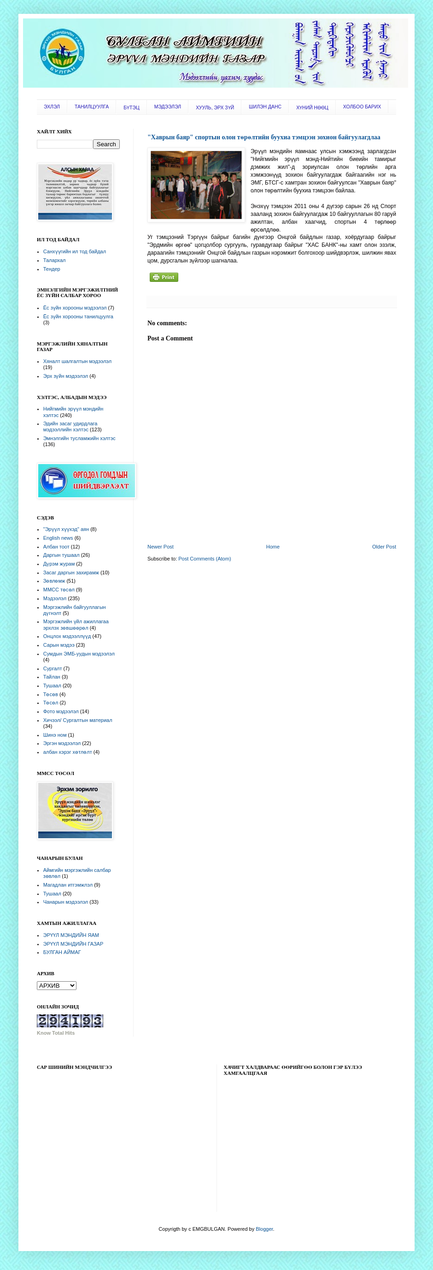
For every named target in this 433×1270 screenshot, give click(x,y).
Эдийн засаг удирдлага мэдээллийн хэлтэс (70, 426)
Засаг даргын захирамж (71, 572)
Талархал (54, 260)
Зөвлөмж (54, 581)
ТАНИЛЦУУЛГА (92, 106)
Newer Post (160, 546)
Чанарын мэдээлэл (65, 902)
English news (58, 538)
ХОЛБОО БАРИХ (362, 106)
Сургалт (52, 668)
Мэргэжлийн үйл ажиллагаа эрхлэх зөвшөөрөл (76, 624)
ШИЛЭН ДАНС (265, 106)
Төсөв (50, 694)
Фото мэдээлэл (61, 711)
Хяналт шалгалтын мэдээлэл (77, 361)
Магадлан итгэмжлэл (68, 885)
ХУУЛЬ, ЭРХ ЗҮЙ (215, 107)
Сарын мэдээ (59, 645)
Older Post (384, 546)
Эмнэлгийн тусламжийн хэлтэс (79, 438)
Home (273, 546)
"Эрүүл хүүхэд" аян (66, 529)
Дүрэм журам (59, 563)
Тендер (51, 269)
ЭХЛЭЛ (52, 106)
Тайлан (51, 677)
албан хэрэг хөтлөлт (67, 752)
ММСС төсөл (59, 589)
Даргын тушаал (61, 555)
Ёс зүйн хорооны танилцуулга (78, 316)
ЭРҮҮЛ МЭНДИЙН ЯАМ (71, 935)
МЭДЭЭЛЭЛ (167, 106)
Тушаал (52, 685)
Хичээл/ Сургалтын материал (77, 720)
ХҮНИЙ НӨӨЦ (312, 107)
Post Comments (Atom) (204, 558)
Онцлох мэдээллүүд (67, 636)
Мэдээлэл (54, 598)
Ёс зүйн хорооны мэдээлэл (75, 307)
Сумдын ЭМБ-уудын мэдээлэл (79, 653)
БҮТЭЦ (131, 107)
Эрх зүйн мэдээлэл (65, 376)
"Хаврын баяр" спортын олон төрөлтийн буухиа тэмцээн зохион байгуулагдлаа (263, 137)
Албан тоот (56, 546)
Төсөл (51, 702)
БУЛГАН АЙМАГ (62, 952)
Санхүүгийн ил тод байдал (74, 251)
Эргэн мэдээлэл (62, 743)
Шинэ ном (55, 735)
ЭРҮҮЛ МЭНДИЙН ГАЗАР (73, 944)
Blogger (264, 1229)
